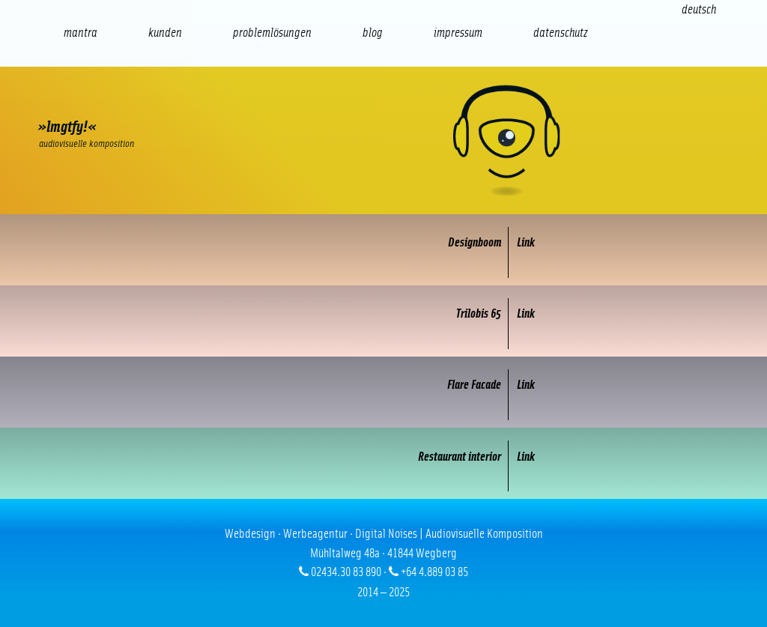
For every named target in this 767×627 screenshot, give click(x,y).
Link (526, 242)
